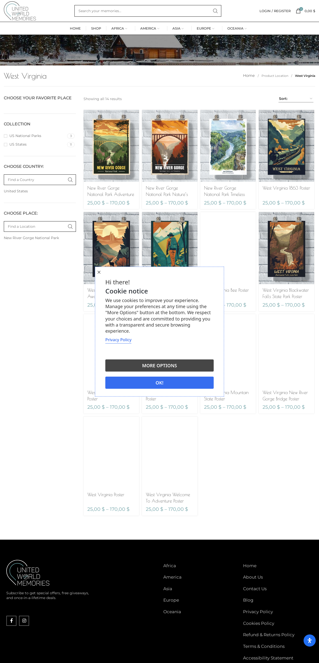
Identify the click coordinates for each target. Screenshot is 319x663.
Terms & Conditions (264, 632)
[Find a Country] (40, 198)
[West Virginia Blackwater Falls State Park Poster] (287, 266)
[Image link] (27, 589)
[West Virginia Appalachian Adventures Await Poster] (169, 266)
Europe (171, 602)
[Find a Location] (40, 245)
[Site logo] (29, 20)
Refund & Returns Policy (268, 625)
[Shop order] (295, 117)
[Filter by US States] (35, 163)
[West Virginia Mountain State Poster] (228, 368)
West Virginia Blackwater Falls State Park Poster (284, 313)
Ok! (160, 383)
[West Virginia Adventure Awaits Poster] (110, 266)
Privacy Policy (258, 610)
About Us (253, 587)
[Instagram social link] (24, 637)
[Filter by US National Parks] (35, 154)
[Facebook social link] (11, 637)
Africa (169, 580)
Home (250, 94)
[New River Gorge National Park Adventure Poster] (110, 163)
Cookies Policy (258, 618)
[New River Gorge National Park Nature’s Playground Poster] (169, 163)
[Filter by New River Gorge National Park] (39, 257)
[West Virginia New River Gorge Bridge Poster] (287, 368)
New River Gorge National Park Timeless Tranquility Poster (225, 211)
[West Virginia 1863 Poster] (287, 164)
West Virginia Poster (105, 511)
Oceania (172, 610)
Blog (248, 602)
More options (159, 365)
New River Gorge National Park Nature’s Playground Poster (167, 211)
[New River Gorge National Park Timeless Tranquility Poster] (228, 163)
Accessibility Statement (268, 640)
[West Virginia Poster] (110, 470)
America (172, 587)
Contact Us (255, 595)
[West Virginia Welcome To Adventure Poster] (169, 470)
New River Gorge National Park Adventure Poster (103, 211)
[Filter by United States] (39, 210)
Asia (167, 595)
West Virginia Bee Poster (227, 306)
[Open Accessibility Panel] (307, 636)
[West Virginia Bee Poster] (228, 266)
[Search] (157, 20)
